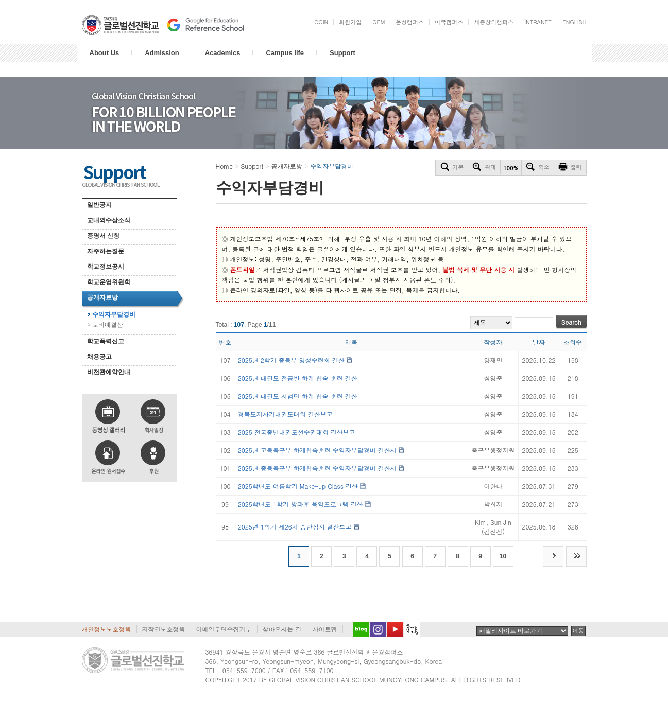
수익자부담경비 (113, 314)
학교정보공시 (105, 266)
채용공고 (99, 356)
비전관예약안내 (108, 372)
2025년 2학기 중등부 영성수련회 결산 (291, 360)
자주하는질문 (105, 251)
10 (503, 556)
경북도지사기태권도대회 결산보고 (285, 414)
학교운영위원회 (108, 282)
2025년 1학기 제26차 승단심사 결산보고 (295, 526)
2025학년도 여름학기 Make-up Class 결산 (298, 486)
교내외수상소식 (108, 220)
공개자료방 (102, 297)
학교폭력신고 (105, 341)
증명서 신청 (103, 235)
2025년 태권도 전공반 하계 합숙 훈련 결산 (297, 378)
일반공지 (99, 204)
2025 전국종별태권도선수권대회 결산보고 (296, 432)
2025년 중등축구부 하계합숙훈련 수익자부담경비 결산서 (317, 468)
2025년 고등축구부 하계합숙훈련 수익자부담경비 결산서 (317, 450)
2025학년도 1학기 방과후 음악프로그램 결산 (300, 504)
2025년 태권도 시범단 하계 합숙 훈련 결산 (297, 396)
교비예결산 (107, 324)
